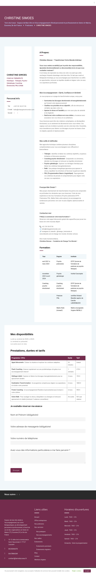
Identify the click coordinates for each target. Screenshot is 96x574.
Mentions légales (40, 560)
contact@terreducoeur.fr (17, 558)
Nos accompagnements (44, 535)
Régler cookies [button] (76, 571)
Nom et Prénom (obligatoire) (48, 417)
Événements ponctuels (43, 546)
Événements (38, 542)
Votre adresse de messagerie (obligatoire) (48, 428)
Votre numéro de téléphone (48, 440)
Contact (36, 556)
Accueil (36, 517)
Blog (35, 553)
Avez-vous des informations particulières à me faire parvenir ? (48, 456)
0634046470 (13, 549)
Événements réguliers (43, 549)
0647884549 (13, 554)
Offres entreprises (40, 520)
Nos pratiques (41, 531)
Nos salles (38, 538)
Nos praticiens (39, 524)
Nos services (38, 527)
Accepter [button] (87, 571)
